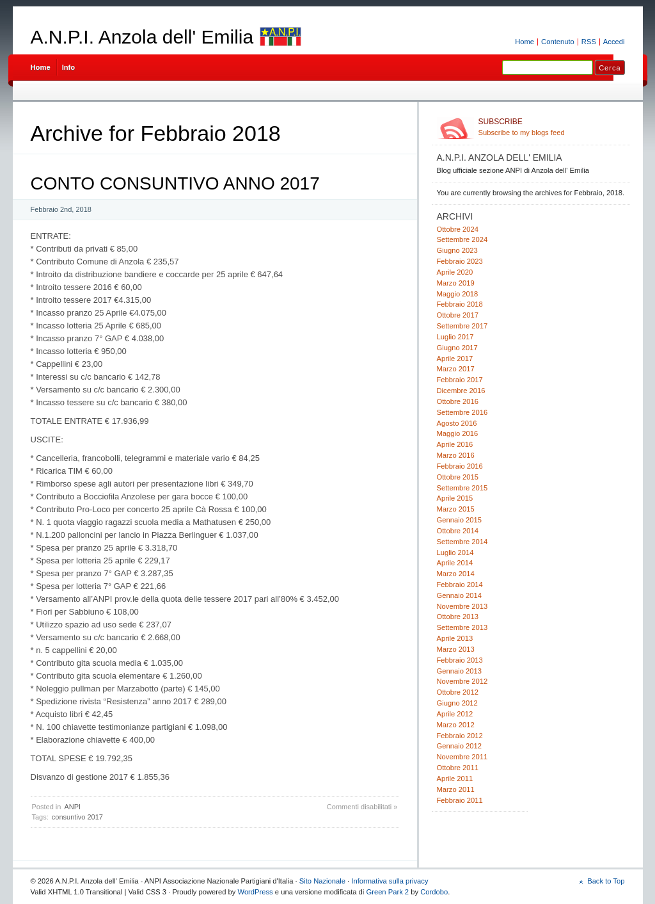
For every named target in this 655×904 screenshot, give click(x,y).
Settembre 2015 (462, 488)
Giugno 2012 (457, 703)
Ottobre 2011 (457, 767)
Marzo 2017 (456, 369)
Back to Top (605, 881)
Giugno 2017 (457, 347)
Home (524, 41)
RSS (588, 41)
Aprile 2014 (455, 563)
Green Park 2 (387, 892)
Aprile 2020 (455, 272)
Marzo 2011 (456, 789)
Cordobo (434, 892)
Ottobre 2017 (457, 315)
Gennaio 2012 (459, 746)
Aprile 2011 (455, 778)
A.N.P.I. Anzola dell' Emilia (142, 36)
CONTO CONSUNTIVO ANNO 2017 (175, 183)
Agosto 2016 (457, 423)
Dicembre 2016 (461, 390)
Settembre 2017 (462, 326)
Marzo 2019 (456, 283)
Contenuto (557, 41)
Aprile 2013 (455, 638)
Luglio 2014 (455, 552)
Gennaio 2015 (459, 520)
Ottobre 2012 (457, 692)
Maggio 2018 (457, 294)
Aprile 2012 (455, 714)
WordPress (255, 892)
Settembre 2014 (462, 541)
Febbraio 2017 (460, 379)
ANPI (72, 807)
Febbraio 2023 (460, 261)
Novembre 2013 (462, 606)
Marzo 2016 (456, 455)
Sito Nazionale (322, 881)
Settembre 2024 (462, 239)
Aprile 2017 (455, 358)
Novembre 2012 (462, 681)
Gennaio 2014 (459, 595)
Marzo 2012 (456, 725)
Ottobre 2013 (457, 616)
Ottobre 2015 (457, 477)
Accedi (614, 41)
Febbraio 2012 (460, 735)
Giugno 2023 (457, 250)
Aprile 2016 (455, 444)
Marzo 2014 (456, 573)
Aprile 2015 (455, 498)
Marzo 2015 (456, 509)
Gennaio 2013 (459, 671)
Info (68, 67)
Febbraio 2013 (460, 660)
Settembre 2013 (462, 627)
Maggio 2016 (457, 433)
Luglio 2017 (455, 337)
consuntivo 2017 (77, 817)
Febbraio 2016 (460, 466)
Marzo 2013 (456, 649)
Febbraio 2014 (460, 584)
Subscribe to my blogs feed (551, 126)
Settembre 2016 (462, 412)
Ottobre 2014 (457, 531)
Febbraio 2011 (460, 800)
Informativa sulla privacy (389, 881)
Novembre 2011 (462, 757)
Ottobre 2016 (457, 401)
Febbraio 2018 (460, 304)
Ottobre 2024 (457, 229)
